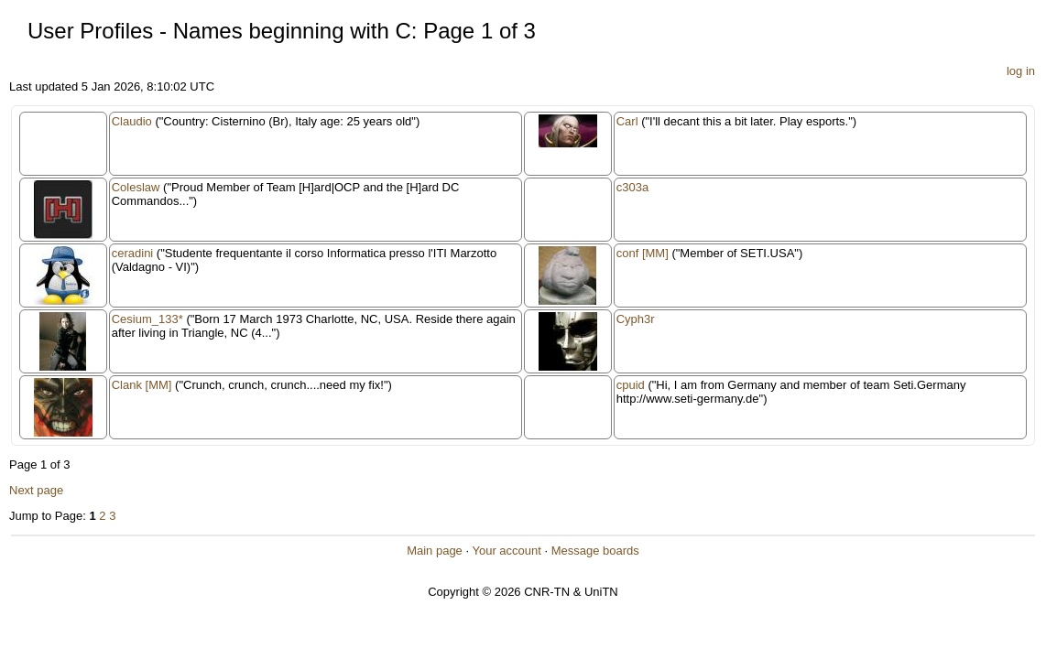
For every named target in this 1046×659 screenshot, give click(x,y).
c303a (632, 187)
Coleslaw (136, 187)
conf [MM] (642, 253)
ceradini (133, 253)
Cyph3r (635, 319)
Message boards (595, 550)
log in (1021, 71)
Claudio (132, 121)
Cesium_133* (147, 319)
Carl (627, 121)
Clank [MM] (142, 385)
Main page (435, 550)
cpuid (630, 385)
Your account (506, 550)
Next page (36, 490)
